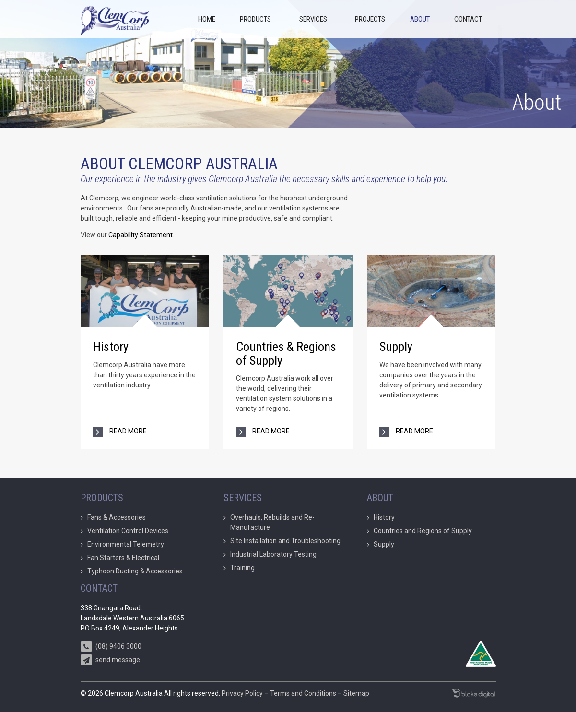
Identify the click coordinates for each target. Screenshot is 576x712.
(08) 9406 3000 (111, 647)
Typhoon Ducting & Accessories (135, 571)
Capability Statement (140, 235)
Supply (395, 346)
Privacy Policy (242, 693)
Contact (468, 19)
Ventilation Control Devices (127, 531)
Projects (370, 19)
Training (242, 568)
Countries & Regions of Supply (286, 353)
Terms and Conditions (303, 693)
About (420, 19)
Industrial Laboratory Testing (273, 554)
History (111, 346)
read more (127, 431)
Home (206, 19)
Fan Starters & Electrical (123, 557)
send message (110, 660)
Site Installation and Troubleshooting (285, 541)
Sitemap (356, 693)
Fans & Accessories (116, 517)
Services (313, 19)
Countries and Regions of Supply (423, 531)
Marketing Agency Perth (473, 693)
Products (255, 19)
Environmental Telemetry (125, 544)
